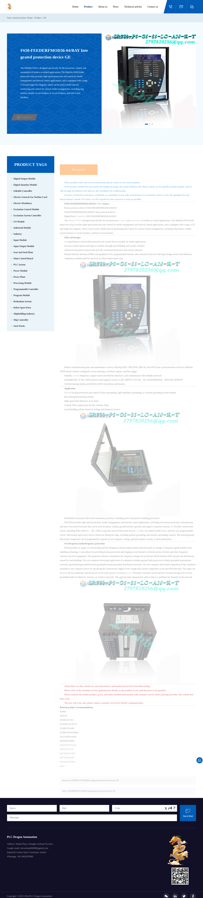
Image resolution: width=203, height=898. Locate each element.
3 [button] (152, 124)
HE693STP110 (66, 754)
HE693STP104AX (68, 750)
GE (44, 18)
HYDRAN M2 (66, 725)
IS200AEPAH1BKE (69, 737)
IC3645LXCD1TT (68, 729)
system (76, 380)
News (116, 6)
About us (102, 6)
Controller (80, 221)
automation (136, 225)
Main (67, 397)
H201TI (63, 721)
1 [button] (145, 124)
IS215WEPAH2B (68, 741)
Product (88, 6)
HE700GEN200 (67, 762)
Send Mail (188, 813)
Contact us (152, 6)
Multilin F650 (74, 225)
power (129, 578)
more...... (64, 771)
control (122, 225)
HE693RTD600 (67, 746)
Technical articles (133, 6)
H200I (63, 716)
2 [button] (150, 124)
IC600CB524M (67, 733)
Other (99, 208)
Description (78, 174)
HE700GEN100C (68, 758)
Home (75, 6)
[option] (149, 80)
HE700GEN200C (68, 767)
